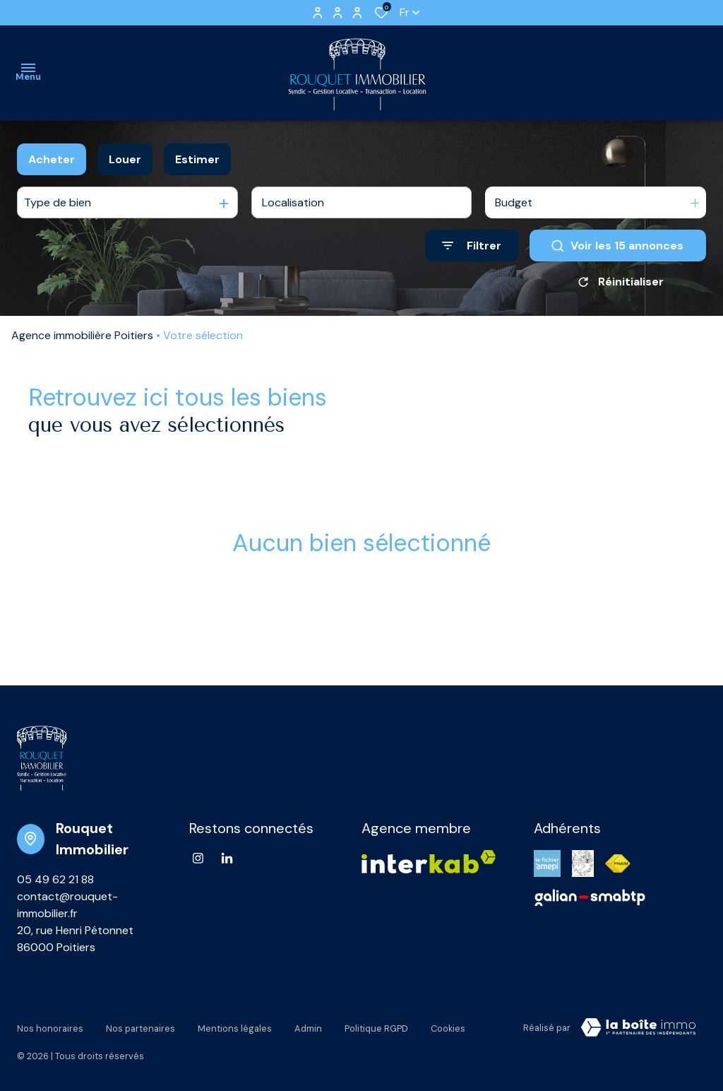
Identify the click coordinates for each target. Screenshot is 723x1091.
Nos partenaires (140, 1025)
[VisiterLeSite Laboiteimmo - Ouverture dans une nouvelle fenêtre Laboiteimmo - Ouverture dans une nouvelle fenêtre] (638, 1027)
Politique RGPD (376, 1025)
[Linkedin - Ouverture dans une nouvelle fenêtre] (227, 858)
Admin (308, 1025)
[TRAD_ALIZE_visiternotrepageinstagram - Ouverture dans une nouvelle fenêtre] (198, 858)
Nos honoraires (50, 1025)
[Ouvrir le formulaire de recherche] (471, 245)
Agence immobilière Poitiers (82, 335)
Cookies (448, 1025)
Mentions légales (235, 1025)
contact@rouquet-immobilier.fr (67, 905)
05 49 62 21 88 (55, 879)
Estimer (197, 159)
